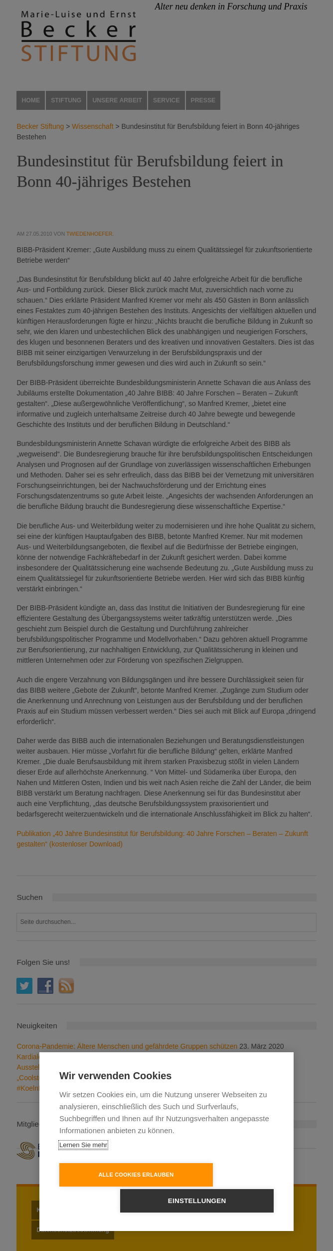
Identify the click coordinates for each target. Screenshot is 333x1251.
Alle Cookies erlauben (109, 1201)
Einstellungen (224, 1201)
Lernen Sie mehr (83, 1171)
